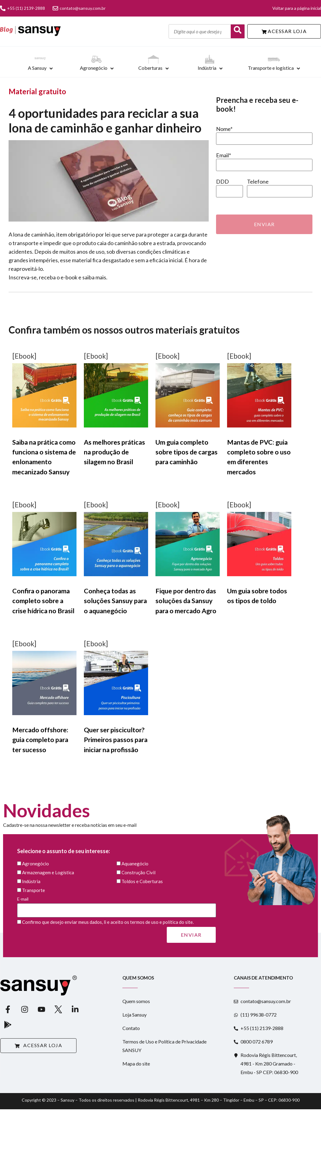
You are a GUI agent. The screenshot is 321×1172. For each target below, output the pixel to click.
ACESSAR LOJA (284, 31)
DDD (222, 181)
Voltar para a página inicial (296, 8)
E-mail (116, 904)
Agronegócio (93, 68)
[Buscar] (237, 31)
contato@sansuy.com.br (79, 8)
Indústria (207, 68)
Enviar (264, 224)
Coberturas (150, 68)
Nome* (224, 129)
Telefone (258, 181)
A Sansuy (37, 68)
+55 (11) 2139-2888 (22, 8)
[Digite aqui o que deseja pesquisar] (200, 31)
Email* (223, 155)
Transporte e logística (271, 68)
